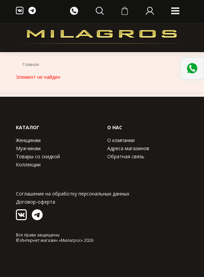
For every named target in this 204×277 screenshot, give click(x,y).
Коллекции (28, 164)
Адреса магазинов (128, 148)
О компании (121, 140)
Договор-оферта (35, 202)
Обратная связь (125, 156)
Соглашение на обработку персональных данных (72, 193)
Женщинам (28, 140)
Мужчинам (28, 148)
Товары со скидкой (38, 156)
